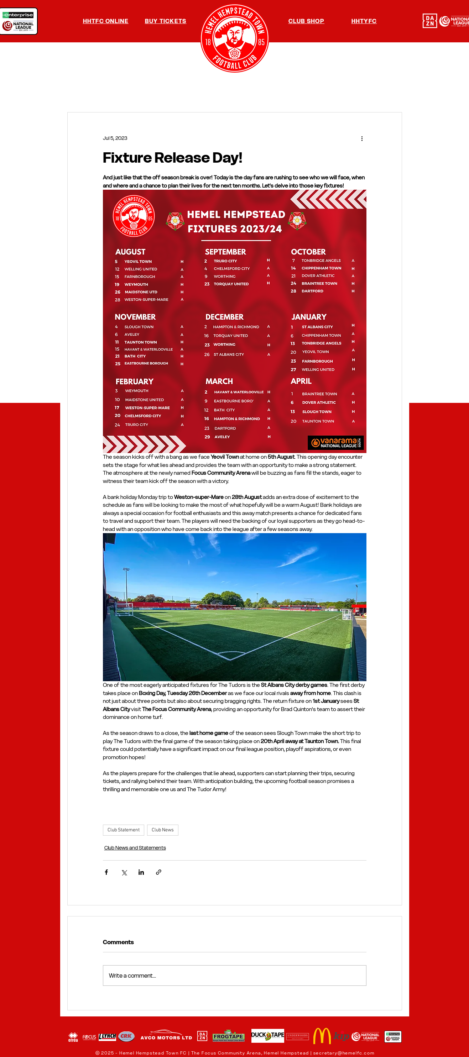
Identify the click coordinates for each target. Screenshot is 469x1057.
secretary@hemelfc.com (344, 1053)
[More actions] (362, 138)
